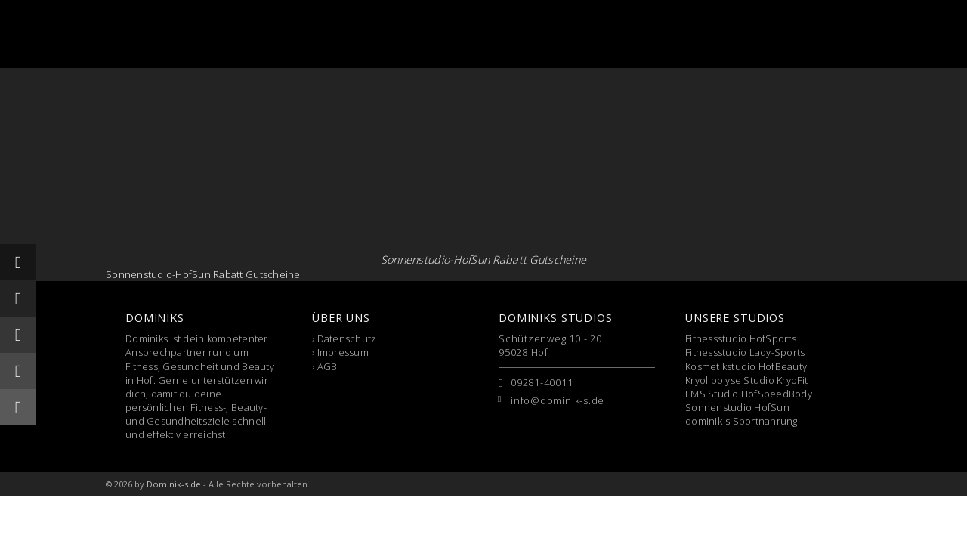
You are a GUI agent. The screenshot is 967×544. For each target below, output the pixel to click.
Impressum (343, 352)
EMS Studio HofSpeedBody (748, 393)
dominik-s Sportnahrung (741, 421)
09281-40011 (542, 382)
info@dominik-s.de (557, 400)
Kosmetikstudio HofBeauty (746, 366)
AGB (327, 366)
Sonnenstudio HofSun (737, 407)
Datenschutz (347, 338)
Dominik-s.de (174, 484)
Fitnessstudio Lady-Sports (745, 352)
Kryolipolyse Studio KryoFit (746, 380)
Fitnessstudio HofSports (740, 338)
